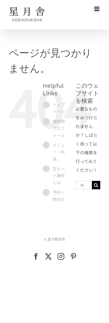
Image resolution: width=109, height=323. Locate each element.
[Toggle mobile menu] (97, 9)
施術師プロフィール (59, 128)
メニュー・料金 (59, 152)
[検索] (96, 185)
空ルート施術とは (59, 176)
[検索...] (84, 185)
